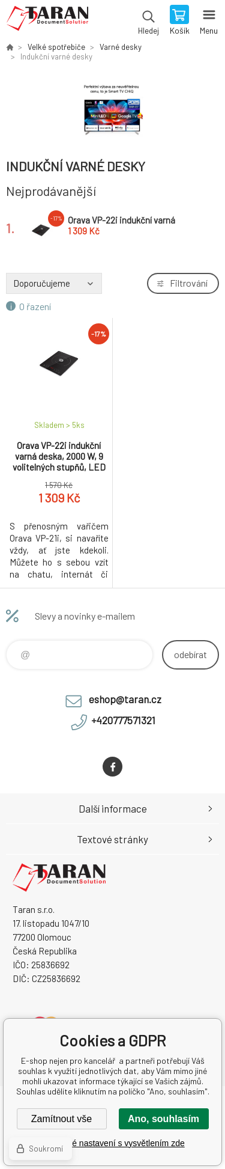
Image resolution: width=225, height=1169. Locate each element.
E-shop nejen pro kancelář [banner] (47, 21)
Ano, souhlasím (163, 1119)
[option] (112, 109)
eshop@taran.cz (125, 699)
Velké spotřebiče (56, 47)
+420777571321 (123, 720)
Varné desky (121, 47)
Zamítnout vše (61, 1119)
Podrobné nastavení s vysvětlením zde (112, 1143)
